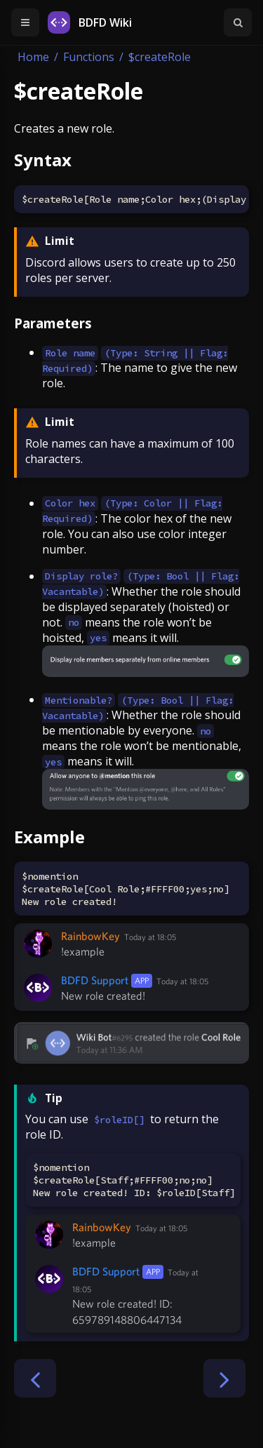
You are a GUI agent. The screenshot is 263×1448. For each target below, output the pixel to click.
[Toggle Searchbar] (238, 22)
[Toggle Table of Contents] (25, 22)
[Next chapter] (224, 1378)
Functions (88, 57)
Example (49, 836)
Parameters (53, 323)
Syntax (43, 159)
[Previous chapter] (35, 1378)
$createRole (159, 57)
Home (33, 57)
